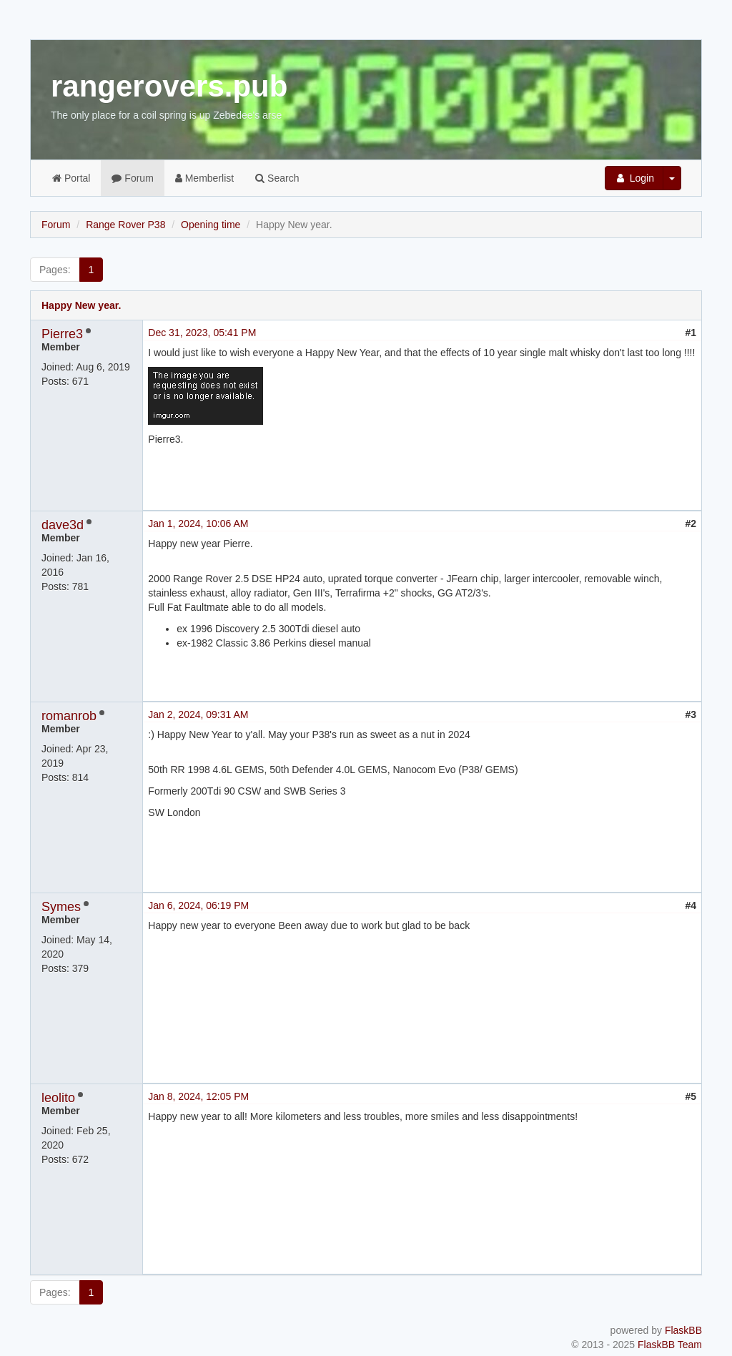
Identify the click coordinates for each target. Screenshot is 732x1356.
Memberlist (204, 178)
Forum (132, 178)
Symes (61, 907)
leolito (58, 1098)
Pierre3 (62, 334)
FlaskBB (683, 1330)
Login (634, 178)
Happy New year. (81, 305)
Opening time (210, 224)
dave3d (62, 525)
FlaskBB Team (670, 1344)
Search (277, 178)
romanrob (69, 716)
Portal (71, 178)
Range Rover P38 (125, 224)
